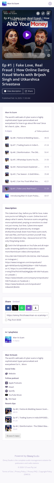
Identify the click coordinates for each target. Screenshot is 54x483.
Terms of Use (7, 471)
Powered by (27, 456)
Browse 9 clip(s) (13, 436)
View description (12, 91)
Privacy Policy (20, 471)
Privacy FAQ (32, 471)
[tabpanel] (27, 250)
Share (29, 91)
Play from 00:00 (13, 320)
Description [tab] (11, 208)
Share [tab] (8, 301)
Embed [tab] (16, 301)
